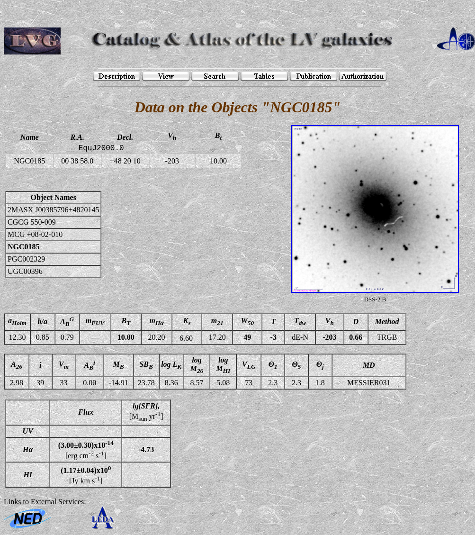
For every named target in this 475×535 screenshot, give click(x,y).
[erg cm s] (86, 449)
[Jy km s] (86, 474)
